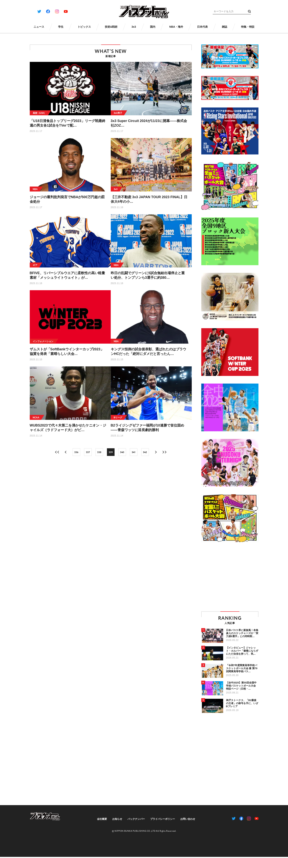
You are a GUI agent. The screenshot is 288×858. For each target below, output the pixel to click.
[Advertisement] (233, 576)
